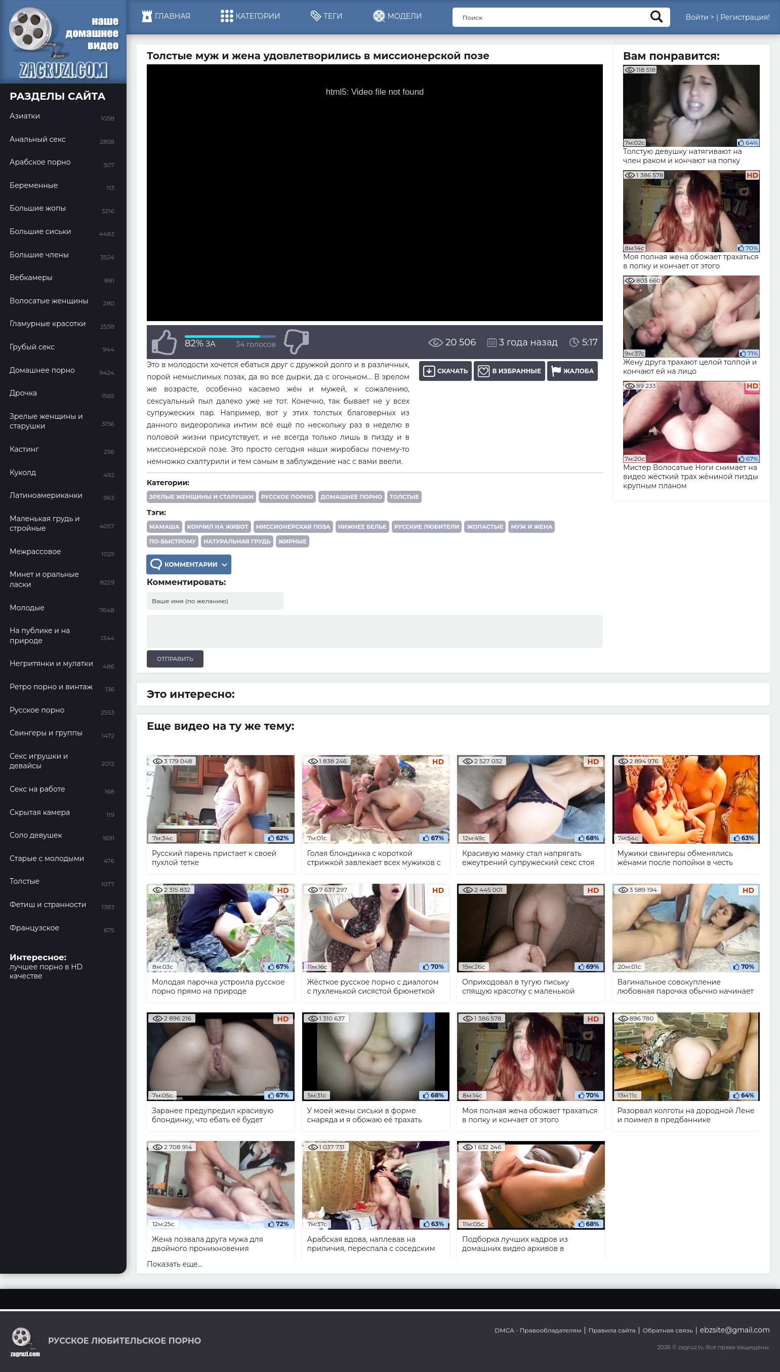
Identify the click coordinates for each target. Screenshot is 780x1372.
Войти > (699, 17)
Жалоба (572, 371)
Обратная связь (668, 1330)
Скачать (445, 371)
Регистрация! (745, 17)
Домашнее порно (351, 496)
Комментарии (188, 564)
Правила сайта (612, 1330)
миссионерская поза (293, 526)
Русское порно (287, 496)
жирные (292, 541)
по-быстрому (172, 541)
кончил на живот (218, 526)
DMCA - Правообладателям (538, 1330)
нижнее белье (362, 526)
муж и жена (531, 526)
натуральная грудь (236, 541)
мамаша (164, 526)
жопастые (485, 526)
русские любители (427, 526)
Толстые (404, 496)
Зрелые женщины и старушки (201, 496)
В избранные (509, 371)
